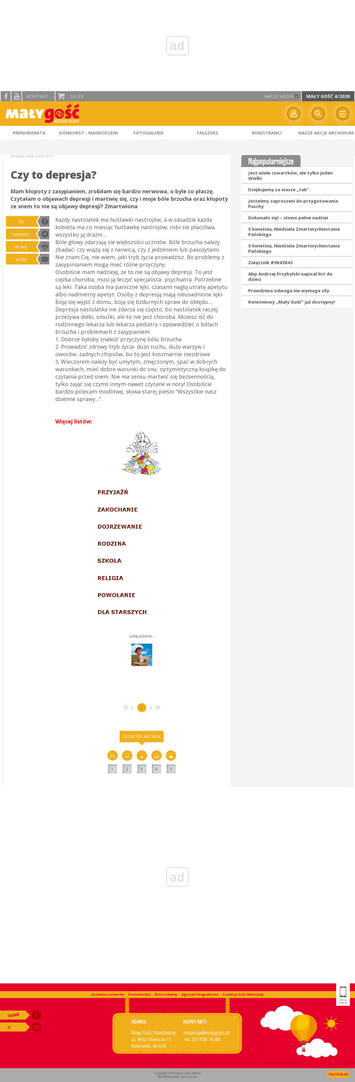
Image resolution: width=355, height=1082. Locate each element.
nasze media (278, 96)
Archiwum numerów (108, 994)
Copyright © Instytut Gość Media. (177, 1073)
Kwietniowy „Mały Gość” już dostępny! (291, 301)
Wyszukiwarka (318, 113)
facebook (6, 96)
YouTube (16, 96)
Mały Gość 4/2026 (328, 96)
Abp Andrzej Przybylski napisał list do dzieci (290, 276)
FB (21, 221)
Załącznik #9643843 (270, 262)
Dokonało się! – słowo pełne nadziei (288, 217)
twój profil (294, 113)
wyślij (21, 259)
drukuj (21, 247)
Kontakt (37, 96)
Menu (343, 113)
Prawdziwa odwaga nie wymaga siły (288, 290)
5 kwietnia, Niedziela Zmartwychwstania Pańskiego (294, 231)
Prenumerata (139, 994)
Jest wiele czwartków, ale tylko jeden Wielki (290, 175)
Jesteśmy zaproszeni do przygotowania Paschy (293, 203)
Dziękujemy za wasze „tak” (278, 189)
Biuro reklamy (166, 994)
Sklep (77, 96)
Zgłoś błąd (338, 1074)
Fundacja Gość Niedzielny (243, 994)
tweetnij (21, 234)
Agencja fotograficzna (200, 994)
